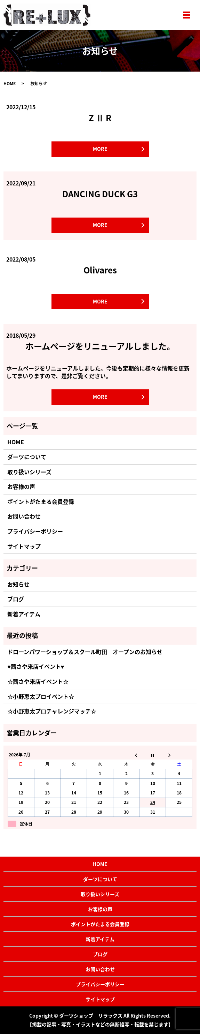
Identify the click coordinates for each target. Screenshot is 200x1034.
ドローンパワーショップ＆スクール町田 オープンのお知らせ (84, 651)
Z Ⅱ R (100, 117)
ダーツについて (26, 457)
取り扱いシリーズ (29, 472)
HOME (9, 83)
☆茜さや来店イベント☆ (38, 681)
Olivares (100, 270)
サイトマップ (24, 546)
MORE (100, 148)
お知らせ (18, 584)
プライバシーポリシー (35, 531)
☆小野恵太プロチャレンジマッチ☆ (51, 711)
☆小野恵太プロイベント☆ (40, 696)
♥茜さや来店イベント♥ (35, 666)
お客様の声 (21, 486)
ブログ (15, 599)
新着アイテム (23, 614)
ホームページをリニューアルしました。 (100, 346)
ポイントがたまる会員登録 (40, 501)
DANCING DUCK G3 (100, 194)
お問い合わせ (24, 516)
